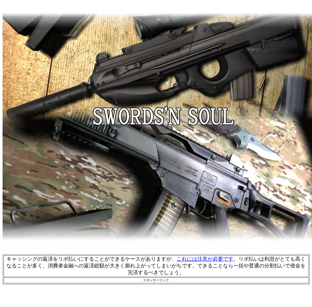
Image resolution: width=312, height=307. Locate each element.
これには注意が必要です (205, 259)
